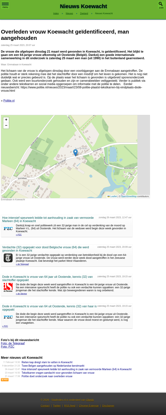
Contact (45, 405)
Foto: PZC (7, 346)
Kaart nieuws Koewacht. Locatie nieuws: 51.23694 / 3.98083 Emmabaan (75, 156)
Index (56, 13)
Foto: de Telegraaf (13, 343)
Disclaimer (108, 405)
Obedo (90, 399)
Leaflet (112, 196)
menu (5, 5)
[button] (75, 153)
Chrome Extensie (89, 405)
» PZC (19, 235)
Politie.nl (8, 100)
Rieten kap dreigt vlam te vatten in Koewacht (47, 362)
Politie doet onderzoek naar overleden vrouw (47, 376)
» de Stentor (21, 294)
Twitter (57, 405)
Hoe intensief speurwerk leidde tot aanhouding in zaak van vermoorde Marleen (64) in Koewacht (76, 369)
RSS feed (69, 405)
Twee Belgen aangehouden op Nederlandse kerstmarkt (53, 365)
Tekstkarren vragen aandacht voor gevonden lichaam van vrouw (58, 372)
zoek (161, 7)
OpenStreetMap (129, 196)
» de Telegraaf (22, 264)
